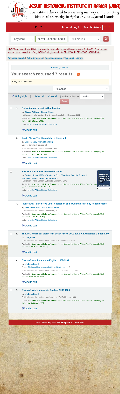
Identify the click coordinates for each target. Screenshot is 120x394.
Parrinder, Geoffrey (40, 178)
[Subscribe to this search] (79, 74)
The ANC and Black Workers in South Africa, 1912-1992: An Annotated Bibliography (65, 234)
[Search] (106, 39)
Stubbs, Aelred (52, 208)
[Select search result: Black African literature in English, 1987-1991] (11, 260)
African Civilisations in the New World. (42, 171)
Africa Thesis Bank (75, 322)
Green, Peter (68, 175)
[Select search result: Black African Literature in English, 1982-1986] (11, 290)
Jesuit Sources (42, 322)
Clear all (52, 96)
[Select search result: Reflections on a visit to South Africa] (11, 108)
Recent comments (53, 58)
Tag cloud (69, 58)
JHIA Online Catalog (17, 27)
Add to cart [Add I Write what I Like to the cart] (29, 225)
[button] (35, 27)
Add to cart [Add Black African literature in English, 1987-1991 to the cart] (29, 282)
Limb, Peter (30, 238)
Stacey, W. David (32, 112)
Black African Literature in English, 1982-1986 (46, 290)
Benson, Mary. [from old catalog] (39, 142)
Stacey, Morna (47, 112)
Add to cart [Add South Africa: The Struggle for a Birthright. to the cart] (29, 163)
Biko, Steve (35, 208)
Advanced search (16, 58)
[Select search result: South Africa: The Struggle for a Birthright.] (11, 138)
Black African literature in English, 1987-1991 (45, 260)
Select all (39, 96)
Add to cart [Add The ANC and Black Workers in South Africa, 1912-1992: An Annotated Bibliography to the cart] (29, 252)
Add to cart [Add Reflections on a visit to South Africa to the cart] (29, 130)
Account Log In (71, 27)
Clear (107, 27)
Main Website (58, 322)
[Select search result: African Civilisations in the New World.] (11, 171)
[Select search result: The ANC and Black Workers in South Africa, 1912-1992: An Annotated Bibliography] (11, 234)
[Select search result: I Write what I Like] (11, 204)
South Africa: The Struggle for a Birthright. (44, 138)
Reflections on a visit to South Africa (41, 108)
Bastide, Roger (36, 175)
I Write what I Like (64, 204)
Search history (92, 27)
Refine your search (61, 68)
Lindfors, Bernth (32, 264)
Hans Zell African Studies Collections (42, 124)
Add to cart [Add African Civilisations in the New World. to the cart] (29, 195)
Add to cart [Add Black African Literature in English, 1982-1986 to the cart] (29, 308)
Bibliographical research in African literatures (46, 267)
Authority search (35, 58)
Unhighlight (19, 96)
